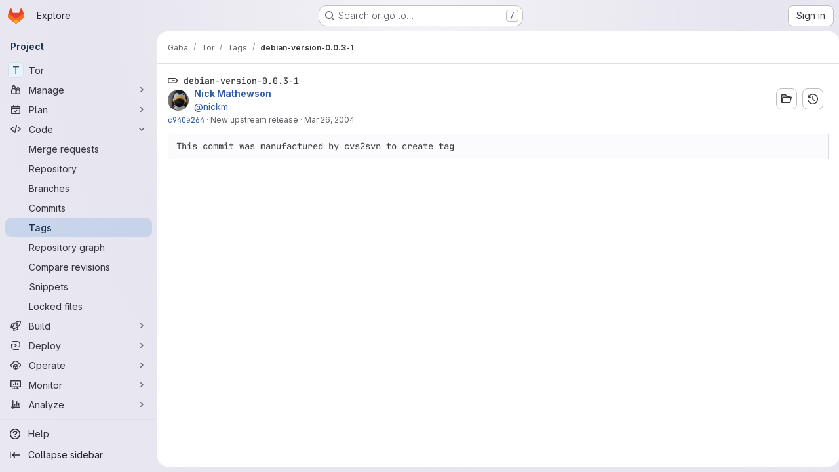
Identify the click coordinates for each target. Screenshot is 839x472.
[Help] (78, 434)
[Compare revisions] (78, 267)
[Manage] (78, 90)
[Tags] (78, 227)
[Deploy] (78, 345)
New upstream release (254, 120)
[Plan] (78, 109)
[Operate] (78, 365)
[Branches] (78, 188)
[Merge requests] (78, 149)
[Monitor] (78, 385)
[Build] (78, 326)
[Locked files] (78, 306)
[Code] (78, 129)
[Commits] (78, 208)
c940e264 (186, 120)
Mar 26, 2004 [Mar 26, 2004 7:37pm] (329, 120)
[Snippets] (78, 286)
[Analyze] (78, 404)
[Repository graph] (78, 247)
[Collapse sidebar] (78, 455)
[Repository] (78, 168)
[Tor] (78, 70)
